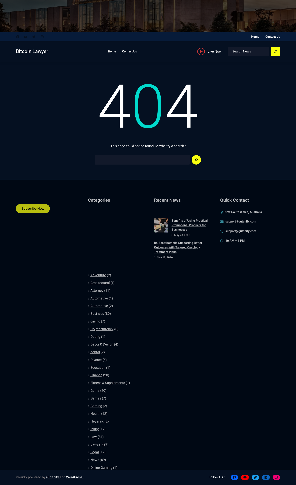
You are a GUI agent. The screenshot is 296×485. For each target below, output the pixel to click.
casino (95, 411)
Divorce (96, 449)
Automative (99, 388)
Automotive (99, 395)
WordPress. (74, 477)
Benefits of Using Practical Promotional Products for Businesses (190, 240)
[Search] (275, 51)
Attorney (96, 380)
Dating (95, 426)
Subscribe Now (33, 212)
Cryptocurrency (101, 418)
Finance (96, 465)
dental (95, 441)
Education (97, 457)
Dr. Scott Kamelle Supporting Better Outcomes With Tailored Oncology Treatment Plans (178, 262)
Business (97, 403)
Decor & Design (101, 434)
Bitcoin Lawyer (32, 51)
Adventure (98, 364)
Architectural (100, 372)
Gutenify (52, 477)
